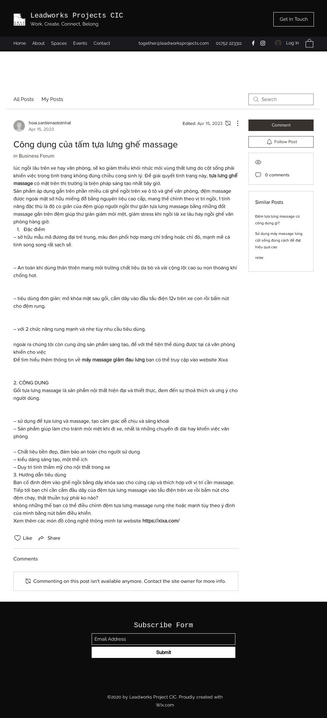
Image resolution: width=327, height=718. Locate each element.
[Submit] (163, 652)
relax (259, 257)
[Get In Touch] (293, 19)
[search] (281, 99)
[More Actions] (234, 123)
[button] (309, 43)
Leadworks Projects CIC (76, 16)
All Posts (23, 99)
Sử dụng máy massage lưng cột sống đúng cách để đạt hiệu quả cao (278, 240)
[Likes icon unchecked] (17, 538)
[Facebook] (253, 43)
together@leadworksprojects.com (174, 43)
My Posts (52, 99)
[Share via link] (48, 538)
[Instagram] (263, 43)
